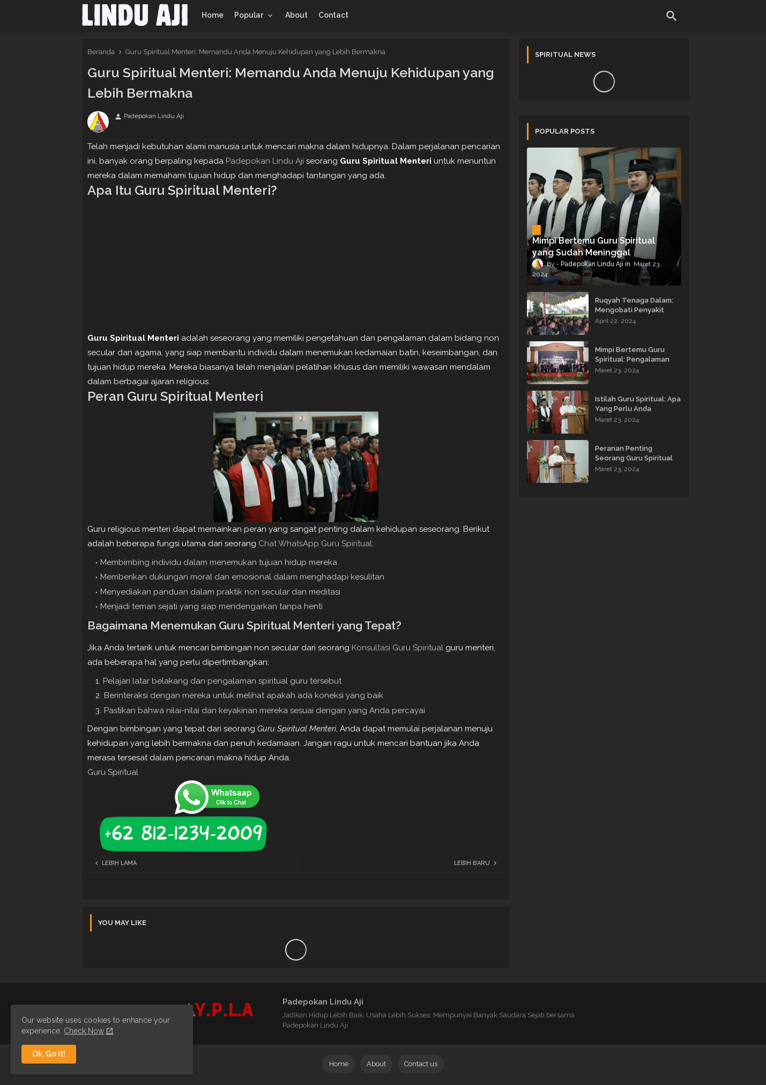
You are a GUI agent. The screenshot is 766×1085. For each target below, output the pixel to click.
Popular (248, 15)
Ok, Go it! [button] (48, 1054)
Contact (333, 15)
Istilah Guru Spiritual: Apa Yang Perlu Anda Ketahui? (638, 408)
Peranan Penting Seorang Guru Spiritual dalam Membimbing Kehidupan (634, 463)
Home (213, 15)
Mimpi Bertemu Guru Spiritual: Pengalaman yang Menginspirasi (632, 359)
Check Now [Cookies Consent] (84, 1031)
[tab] (212, 15)
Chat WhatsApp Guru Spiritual (315, 543)
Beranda (101, 52)
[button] (671, 16)
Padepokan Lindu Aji (265, 161)
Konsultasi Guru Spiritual (397, 648)
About (296, 15)
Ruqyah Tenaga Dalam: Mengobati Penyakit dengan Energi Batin (634, 310)
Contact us (420, 1064)
